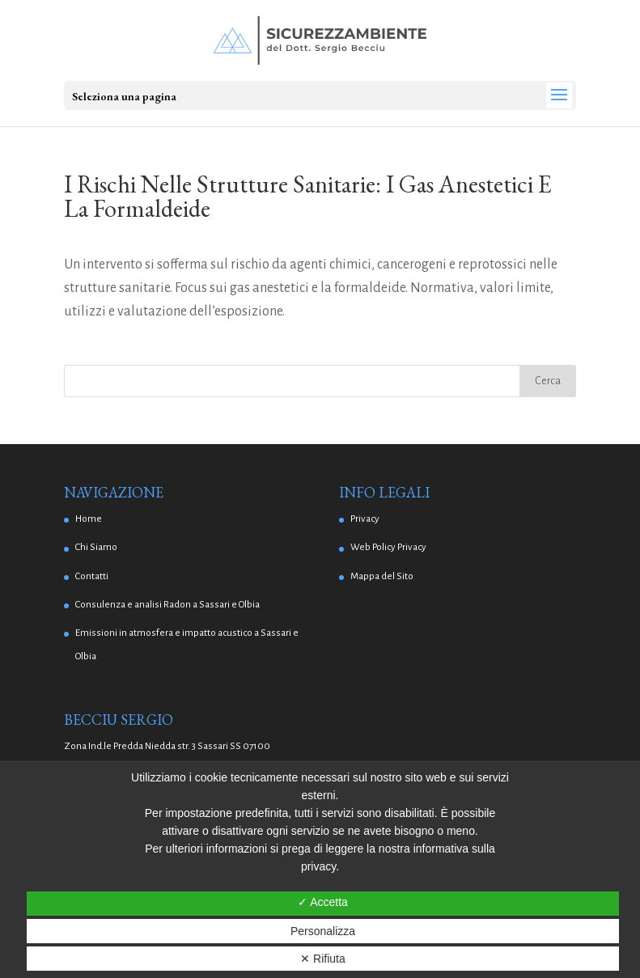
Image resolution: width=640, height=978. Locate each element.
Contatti (91, 576)
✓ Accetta (323, 901)
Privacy (364, 519)
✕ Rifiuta (322, 958)
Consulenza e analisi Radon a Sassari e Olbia (167, 604)
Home (88, 519)
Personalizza (322, 931)
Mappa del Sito (381, 576)
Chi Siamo (96, 547)
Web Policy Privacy (388, 547)
